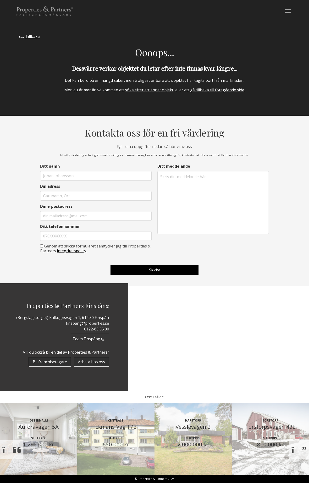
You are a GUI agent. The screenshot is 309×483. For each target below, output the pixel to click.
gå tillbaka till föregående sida (217, 90)
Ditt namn (50, 166)
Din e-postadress (56, 206)
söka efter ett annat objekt (149, 90)
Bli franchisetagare (50, 361)
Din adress (50, 186)
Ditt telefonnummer (60, 226)
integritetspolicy (71, 250)
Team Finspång (89, 338)
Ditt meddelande (173, 166)
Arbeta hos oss (91, 361)
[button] (288, 12)
